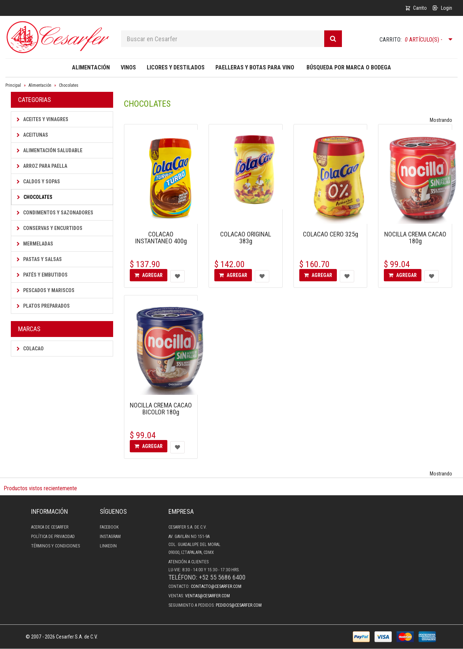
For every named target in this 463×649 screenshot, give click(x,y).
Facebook (109, 527)
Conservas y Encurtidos (49, 228)
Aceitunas (32, 135)
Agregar (148, 275)
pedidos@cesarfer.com (239, 605)
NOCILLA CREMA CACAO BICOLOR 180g (161, 408)
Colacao (30, 348)
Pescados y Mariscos (45, 290)
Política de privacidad (53, 536)
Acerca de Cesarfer (49, 527)
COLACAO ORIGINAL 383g (245, 237)
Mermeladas (35, 244)
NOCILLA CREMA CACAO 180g (415, 237)
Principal (13, 85)
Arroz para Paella (42, 166)
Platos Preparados (43, 306)
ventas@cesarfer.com (207, 595)
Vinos (128, 67)
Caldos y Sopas (38, 181)
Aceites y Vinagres (42, 119)
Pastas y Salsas (39, 259)
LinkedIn (108, 545)
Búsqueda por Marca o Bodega (348, 67)
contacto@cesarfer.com (216, 586)
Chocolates (68, 85)
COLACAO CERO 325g (330, 234)
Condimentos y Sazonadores (55, 212)
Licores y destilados (176, 67)
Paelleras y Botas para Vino (254, 67)
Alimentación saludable (49, 150)
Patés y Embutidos (42, 275)
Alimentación (91, 67)
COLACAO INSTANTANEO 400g (161, 237)
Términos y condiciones (55, 545)
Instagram (110, 536)
